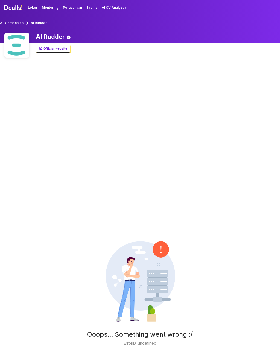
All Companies (12, 23)
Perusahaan (72, 7)
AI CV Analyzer (114, 7)
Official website (53, 48)
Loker (32, 7)
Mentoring (50, 7)
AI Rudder (39, 23)
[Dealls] (14, 7)
